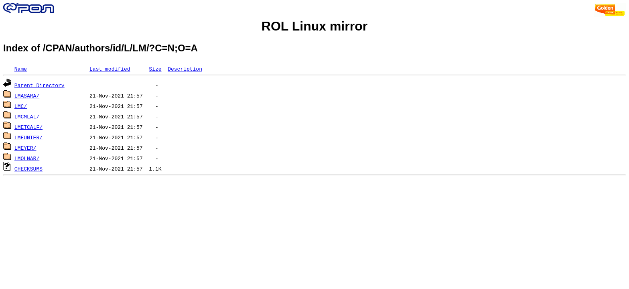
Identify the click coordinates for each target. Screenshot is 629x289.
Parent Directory (39, 85)
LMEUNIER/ (28, 137)
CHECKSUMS (28, 168)
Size (155, 68)
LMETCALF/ (28, 126)
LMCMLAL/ (26, 116)
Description (185, 68)
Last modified (109, 68)
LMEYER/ (25, 147)
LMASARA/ (26, 95)
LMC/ (20, 106)
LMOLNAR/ (26, 158)
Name (20, 68)
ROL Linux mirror (314, 26)
